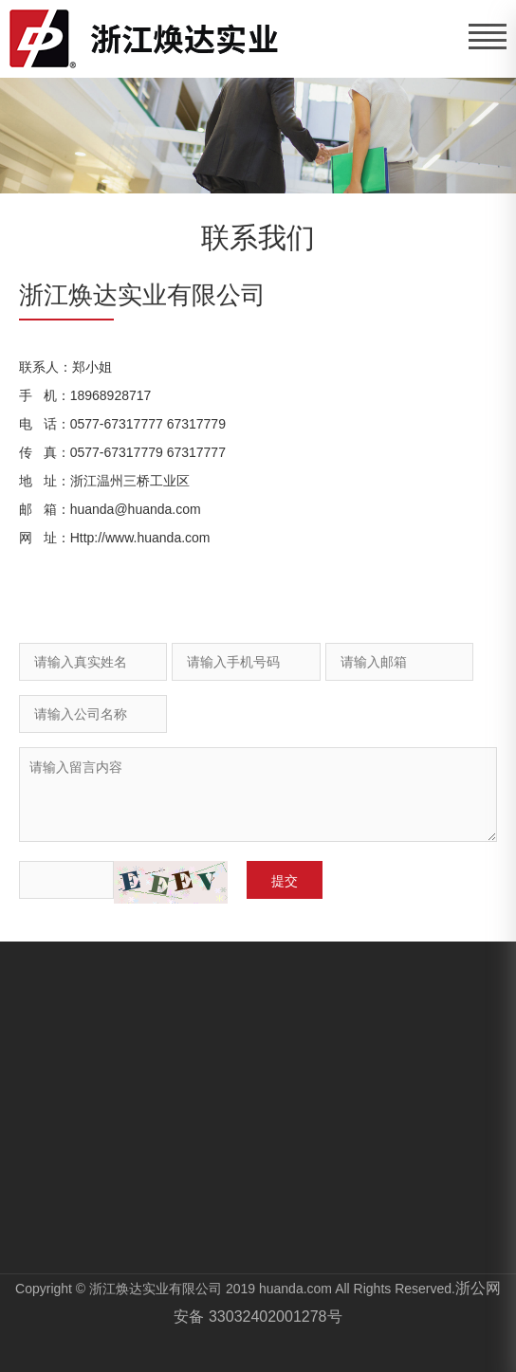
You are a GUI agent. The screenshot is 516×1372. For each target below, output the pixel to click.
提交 (284, 880)
